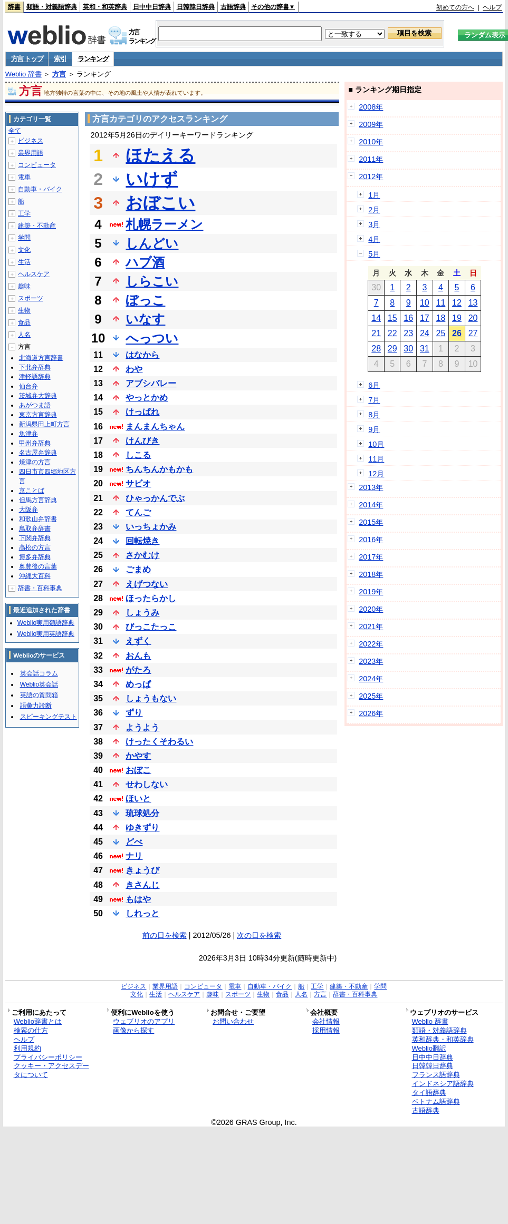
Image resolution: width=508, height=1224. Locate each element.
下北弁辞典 (35, 367)
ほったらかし (151, 598)
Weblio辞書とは (38, 1021)
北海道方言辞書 (41, 357)
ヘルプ (492, 7)
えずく (138, 641)
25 (440, 333)
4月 (374, 239)
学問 (24, 237)
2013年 (371, 487)
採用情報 (326, 1030)
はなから (142, 354)
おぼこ (138, 770)
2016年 (371, 539)
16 (408, 318)
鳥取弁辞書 (35, 528)
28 (376, 348)
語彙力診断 (36, 705)
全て (14, 131)
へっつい (152, 338)
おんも (138, 655)
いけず (152, 179)
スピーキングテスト (48, 716)
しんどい (152, 243)
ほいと (138, 798)
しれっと (142, 913)
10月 (376, 444)
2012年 (371, 176)
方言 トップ (27, 59)
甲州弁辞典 (35, 443)
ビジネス (30, 140)
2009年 (371, 124)
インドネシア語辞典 (443, 1084)
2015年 (371, 522)
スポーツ (30, 298)
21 (376, 333)
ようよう (142, 727)
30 (408, 348)
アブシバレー (151, 383)
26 (457, 333)
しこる (138, 455)
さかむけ (142, 555)
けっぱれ (142, 411)
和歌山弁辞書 (38, 519)
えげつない (147, 584)
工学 (24, 213)
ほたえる (160, 155)
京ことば (31, 490)
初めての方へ (455, 7)
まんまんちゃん (155, 426)
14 (376, 318)
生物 (24, 310)
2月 (374, 209)
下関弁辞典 (35, 538)
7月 (374, 400)
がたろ (138, 669)
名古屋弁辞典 (38, 452)
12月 (376, 473)
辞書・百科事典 (40, 588)
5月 (374, 254)
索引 (60, 59)
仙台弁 (28, 386)
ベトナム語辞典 (436, 1101)
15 (392, 318)
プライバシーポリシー (48, 1057)
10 (424, 302)
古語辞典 (233, 7)
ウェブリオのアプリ (144, 1021)
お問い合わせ (233, 1021)
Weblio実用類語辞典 (45, 622)
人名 (24, 334)
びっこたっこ (151, 626)
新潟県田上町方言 (44, 424)
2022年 (371, 644)
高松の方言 (35, 547)
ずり (134, 712)
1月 (374, 195)
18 (440, 318)
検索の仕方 (31, 1030)
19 (457, 318)
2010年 (371, 142)
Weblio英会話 (39, 684)
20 (473, 318)
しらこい (152, 281)
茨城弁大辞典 (38, 395)
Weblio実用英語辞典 (45, 634)
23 (408, 333)
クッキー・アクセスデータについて (51, 1070)
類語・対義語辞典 (51, 7)
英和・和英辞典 (105, 7)
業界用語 (30, 152)
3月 (374, 224)
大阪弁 (28, 509)
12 (457, 302)
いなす (145, 319)
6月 (374, 385)
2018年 (371, 574)
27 (473, 333)
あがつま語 (35, 405)
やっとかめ (147, 397)
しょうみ (142, 612)
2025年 (371, 696)
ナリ (134, 855)
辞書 (14, 7)
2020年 (371, 609)
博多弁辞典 (35, 557)
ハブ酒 (145, 262)
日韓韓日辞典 (196, 7)
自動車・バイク (40, 189)
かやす (138, 755)
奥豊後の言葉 (38, 566)
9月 (374, 429)
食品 (24, 322)
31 (424, 348)
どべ (134, 841)
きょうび (142, 870)
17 (424, 318)
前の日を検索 (164, 935)
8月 (374, 414)
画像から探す (133, 1030)
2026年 (371, 713)
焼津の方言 (35, 462)
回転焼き (142, 540)
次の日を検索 (259, 935)
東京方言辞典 (38, 414)
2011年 (371, 159)
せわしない (147, 784)
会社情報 (326, 1021)
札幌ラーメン (164, 224)
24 (424, 333)
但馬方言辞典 (38, 500)
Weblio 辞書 (23, 74)
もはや (138, 899)
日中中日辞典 (152, 7)
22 (392, 333)
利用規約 (27, 1048)
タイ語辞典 (429, 1092)
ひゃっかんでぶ (155, 498)
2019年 (371, 591)
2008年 (371, 107)
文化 (24, 249)
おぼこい (160, 202)
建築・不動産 (37, 225)
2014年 (371, 505)
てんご (138, 512)
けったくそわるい (159, 741)
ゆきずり (142, 827)
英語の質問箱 (39, 695)
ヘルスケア (34, 274)
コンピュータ (37, 165)
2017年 (371, 557)
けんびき (142, 440)
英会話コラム (39, 673)
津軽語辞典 (35, 376)
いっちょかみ (151, 526)
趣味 (24, 286)
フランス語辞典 (436, 1075)
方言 (59, 74)
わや (134, 369)
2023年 (371, 661)
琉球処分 (142, 813)
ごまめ (138, 569)
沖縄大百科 (35, 576)
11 (440, 302)
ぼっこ (145, 300)
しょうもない (151, 698)
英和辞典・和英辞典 (443, 1039)
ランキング (93, 59)
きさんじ (142, 884)
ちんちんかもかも (159, 469)
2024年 (371, 678)
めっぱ (138, 684)
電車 (24, 177)
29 (392, 348)
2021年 (371, 626)
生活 (24, 262)
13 (473, 302)
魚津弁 (28, 433)
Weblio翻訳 (429, 1048)
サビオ (138, 483)
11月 (376, 459)
